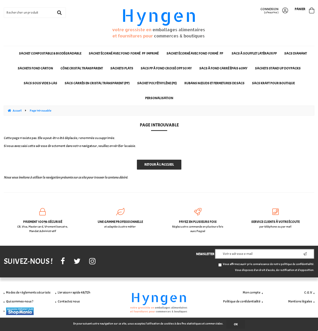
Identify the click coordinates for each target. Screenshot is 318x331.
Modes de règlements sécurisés (28, 292)
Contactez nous (69, 301)
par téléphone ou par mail (275, 218)
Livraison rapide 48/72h (74, 292)
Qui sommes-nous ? (19, 301)
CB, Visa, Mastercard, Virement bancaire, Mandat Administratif (42, 220)
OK (236, 324)
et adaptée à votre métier (120, 218)
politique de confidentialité (297, 264)
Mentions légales (300, 301)
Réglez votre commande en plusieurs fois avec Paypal (197, 220)
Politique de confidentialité (241, 301)
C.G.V (308, 292)
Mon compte (251, 292)
